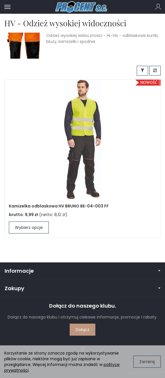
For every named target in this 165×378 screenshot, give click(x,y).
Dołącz (82, 330)
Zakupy (82, 288)
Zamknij (147, 362)
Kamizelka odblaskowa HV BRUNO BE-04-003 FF (59, 206)
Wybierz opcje (29, 227)
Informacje (82, 270)
